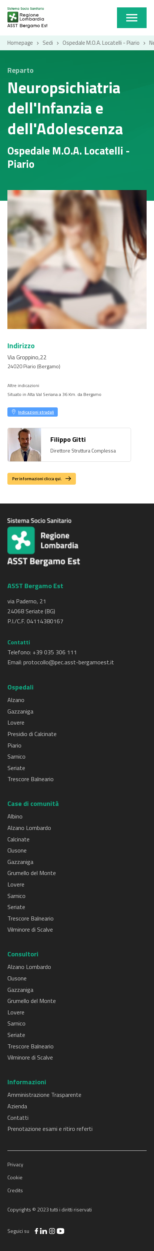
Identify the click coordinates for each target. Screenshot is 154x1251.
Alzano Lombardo (29, 827)
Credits (15, 1190)
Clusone (17, 850)
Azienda (17, 1106)
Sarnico (16, 756)
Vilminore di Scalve (30, 929)
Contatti (18, 1117)
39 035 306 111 (56, 652)
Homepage (20, 42)
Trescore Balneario (30, 778)
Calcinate (18, 839)
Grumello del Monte (31, 872)
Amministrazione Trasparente (44, 1094)
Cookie (15, 1177)
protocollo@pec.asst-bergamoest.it (68, 662)
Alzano (15, 699)
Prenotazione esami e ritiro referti (50, 1128)
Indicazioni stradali (36, 412)
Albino (15, 816)
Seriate (16, 767)
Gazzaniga (20, 711)
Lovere (15, 722)
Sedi (48, 42)
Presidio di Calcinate (32, 733)
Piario (14, 745)
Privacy (15, 1164)
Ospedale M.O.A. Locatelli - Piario (101, 42)
